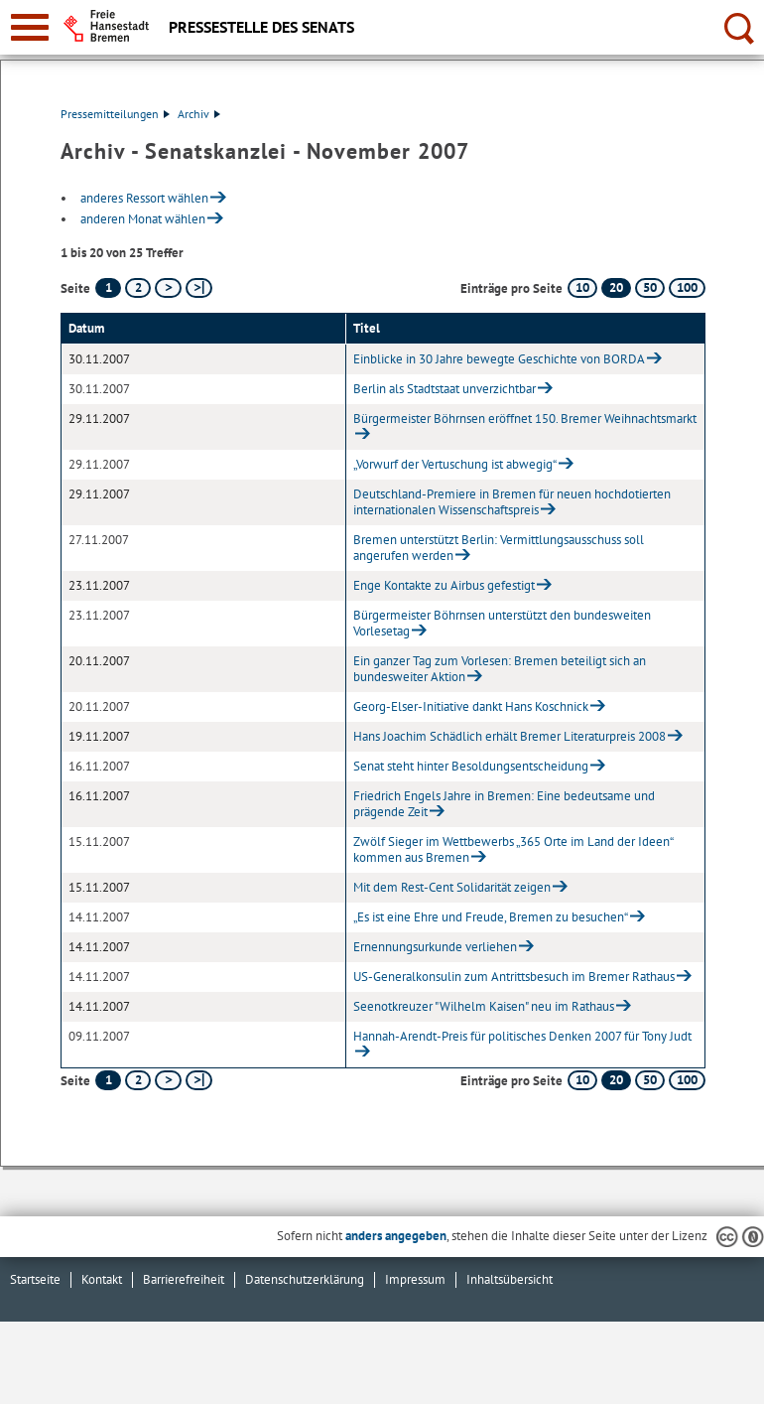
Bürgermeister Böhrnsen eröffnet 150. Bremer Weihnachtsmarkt (525, 418)
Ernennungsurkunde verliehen (435, 946)
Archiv (199, 113)
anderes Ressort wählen (144, 198)
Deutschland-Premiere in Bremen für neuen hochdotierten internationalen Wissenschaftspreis (512, 502)
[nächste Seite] (168, 288)
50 (650, 287)
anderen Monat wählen (142, 219)
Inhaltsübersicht (509, 1279)
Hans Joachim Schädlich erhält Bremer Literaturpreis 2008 (509, 736)
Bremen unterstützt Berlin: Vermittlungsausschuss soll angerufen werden (498, 547)
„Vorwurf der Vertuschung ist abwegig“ (455, 464)
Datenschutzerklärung (304, 1279)
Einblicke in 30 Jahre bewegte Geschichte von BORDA (499, 359)
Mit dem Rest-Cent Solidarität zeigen (452, 887)
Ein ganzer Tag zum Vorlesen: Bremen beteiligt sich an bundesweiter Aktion (499, 668)
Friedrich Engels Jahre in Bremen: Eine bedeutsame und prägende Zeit (504, 803)
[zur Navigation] (30, 27)
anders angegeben (395, 1235)
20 (616, 287)
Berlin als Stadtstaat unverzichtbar (444, 388)
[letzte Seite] (199, 288)
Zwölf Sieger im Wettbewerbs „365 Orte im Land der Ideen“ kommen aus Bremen (513, 849)
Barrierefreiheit (183, 1279)
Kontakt (101, 1279)
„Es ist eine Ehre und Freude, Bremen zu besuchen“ (490, 917)
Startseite (35, 1279)
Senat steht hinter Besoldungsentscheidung (470, 766)
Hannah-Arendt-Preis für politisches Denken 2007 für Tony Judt (522, 1036)
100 (687, 287)
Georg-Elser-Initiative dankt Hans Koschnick (470, 706)
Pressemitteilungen (115, 113)
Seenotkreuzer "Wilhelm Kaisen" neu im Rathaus (483, 1006)
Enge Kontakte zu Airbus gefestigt (444, 585)
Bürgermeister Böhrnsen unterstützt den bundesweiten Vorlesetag (502, 623)
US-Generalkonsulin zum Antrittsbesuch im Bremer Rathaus (514, 976)
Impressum (415, 1279)
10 (582, 287)
